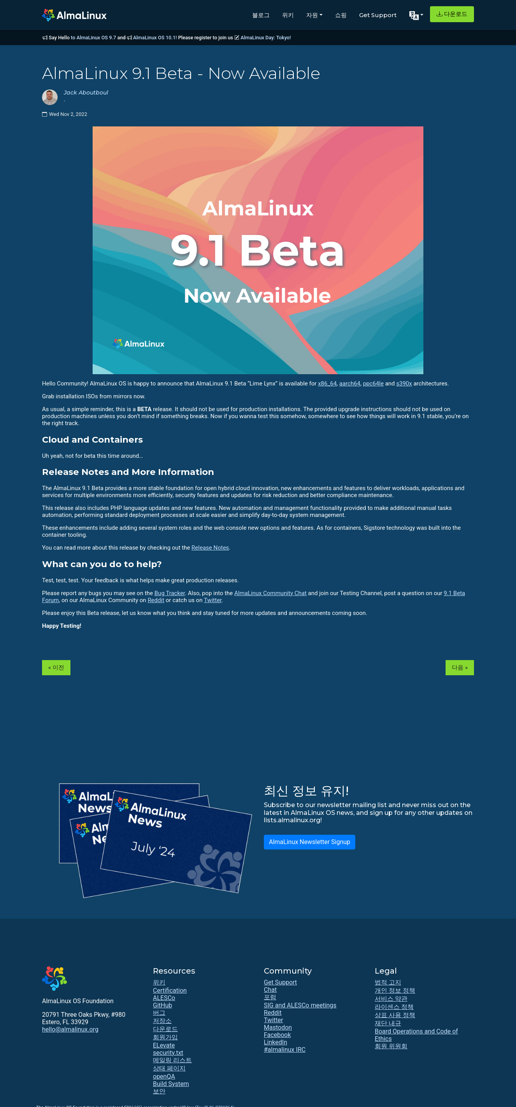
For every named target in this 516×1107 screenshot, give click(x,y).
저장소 (162, 1021)
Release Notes (210, 547)
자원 (312, 15)
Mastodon (278, 1027)
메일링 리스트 (172, 1060)
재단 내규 (388, 1023)
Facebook (277, 1035)
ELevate (164, 1045)
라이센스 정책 (394, 1007)
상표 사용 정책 (395, 1015)
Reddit (155, 600)
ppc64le (373, 383)
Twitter (212, 600)
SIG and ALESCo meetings (300, 1005)
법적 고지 (388, 982)
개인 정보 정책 (395, 990)
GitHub (162, 1005)
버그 (159, 1012)
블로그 (261, 15)
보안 (159, 1091)
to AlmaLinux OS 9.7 (93, 37)
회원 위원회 (391, 1046)
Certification (170, 990)
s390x (404, 383)
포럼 (270, 997)
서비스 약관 (391, 998)
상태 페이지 (169, 1068)
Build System (171, 1084)
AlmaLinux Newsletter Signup (309, 842)
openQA (164, 1076)
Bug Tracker (169, 593)
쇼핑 (341, 15)
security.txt (168, 1052)
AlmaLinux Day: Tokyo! (265, 37)
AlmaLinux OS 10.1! (155, 37)
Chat (270, 989)
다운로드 (452, 14)
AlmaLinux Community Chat (270, 593)
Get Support (378, 15)
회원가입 (165, 1037)
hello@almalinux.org (70, 1029)
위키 (288, 15)
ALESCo (164, 998)
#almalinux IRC (284, 1049)
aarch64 (349, 383)
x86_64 (327, 383)
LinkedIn (275, 1042)
